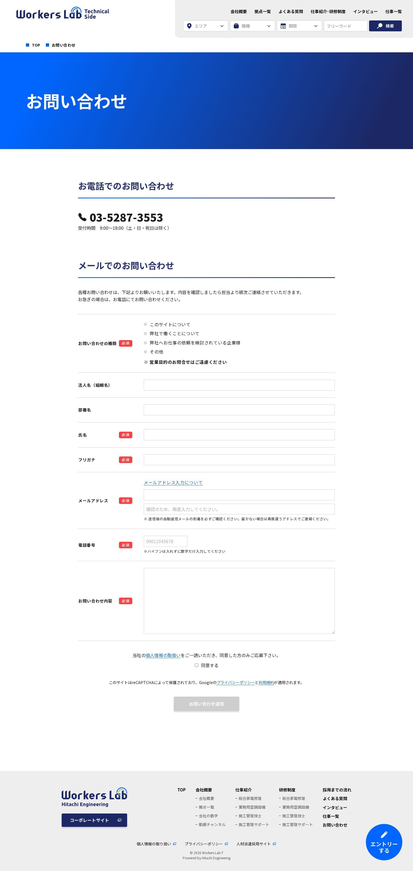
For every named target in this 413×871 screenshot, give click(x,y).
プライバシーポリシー (236, 682)
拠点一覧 (263, 11)
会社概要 (239, 11)
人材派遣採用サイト (254, 843)
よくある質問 (291, 11)
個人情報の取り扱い (154, 843)
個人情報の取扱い (163, 655)
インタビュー (365, 11)
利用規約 (266, 682)
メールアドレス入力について (173, 482)
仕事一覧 (393, 11)
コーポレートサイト (89, 820)
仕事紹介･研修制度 (328, 11)
